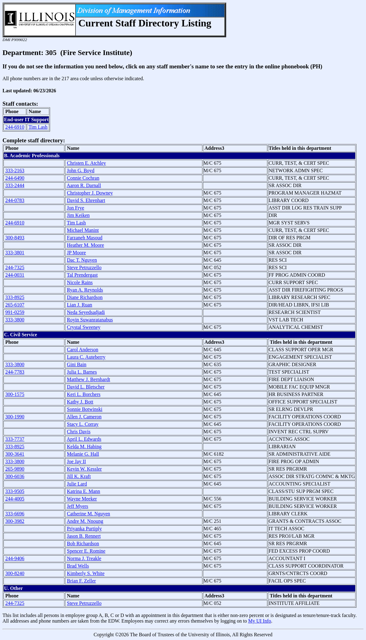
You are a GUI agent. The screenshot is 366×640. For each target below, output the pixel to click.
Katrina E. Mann (83, 491)
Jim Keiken (78, 215)
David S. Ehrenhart (86, 200)
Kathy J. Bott (80, 401)
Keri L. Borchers (83, 394)
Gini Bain (76, 364)
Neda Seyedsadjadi (86, 312)
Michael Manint (83, 230)
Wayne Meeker (82, 498)
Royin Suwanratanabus (90, 319)
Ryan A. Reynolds (85, 289)
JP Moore (76, 252)
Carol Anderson (82, 349)
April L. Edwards (83, 439)
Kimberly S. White (85, 573)
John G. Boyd (80, 170)
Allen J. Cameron (83, 416)
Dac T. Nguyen (82, 260)
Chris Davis (78, 431)
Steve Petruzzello (84, 267)
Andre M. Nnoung (84, 521)
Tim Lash (38, 127)
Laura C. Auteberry (86, 357)
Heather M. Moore (85, 245)
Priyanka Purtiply (84, 528)
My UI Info (259, 621)
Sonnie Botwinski (84, 409)
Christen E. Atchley (86, 163)
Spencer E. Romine (86, 551)
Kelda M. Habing (84, 446)
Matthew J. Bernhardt (88, 379)
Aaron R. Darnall (83, 185)
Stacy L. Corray (82, 424)
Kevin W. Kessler (84, 469)
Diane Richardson (85, 297)
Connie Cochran (83, 178)
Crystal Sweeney (83, 327)
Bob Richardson (83, 543)
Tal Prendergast (82, 275)
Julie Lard (77, 483)
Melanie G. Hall (83, 454)
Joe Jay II (76, 461)
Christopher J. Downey (90, 193)
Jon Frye (75, 207)
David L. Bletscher (85, 386)
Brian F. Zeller (81, 580)
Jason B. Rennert (84, 536)
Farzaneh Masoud (84, 237)
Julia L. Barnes (82, 372)
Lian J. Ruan (79, 304)
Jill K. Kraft (79, 476)
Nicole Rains (80, 282)
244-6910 (14, 127)
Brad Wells (78, 566)
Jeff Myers (77, 506)
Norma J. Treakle (84, 558)
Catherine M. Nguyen (88, 513)
